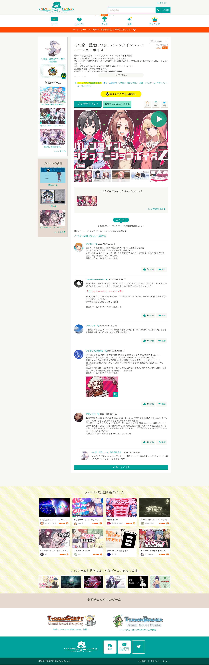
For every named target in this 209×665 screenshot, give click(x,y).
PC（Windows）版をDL (115, 104)
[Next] (165, 140)
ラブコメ (122, 83)
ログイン (163, 3)
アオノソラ (90, 326)
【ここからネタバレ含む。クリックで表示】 (104, 291)
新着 (130, 24)
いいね (148, 270)
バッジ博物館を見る (155, 209)
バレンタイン (86, 86)
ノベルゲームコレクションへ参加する (90, 236)
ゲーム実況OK (110, 83)
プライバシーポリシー (160, 661)
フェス (105, 24)
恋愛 (141, 83)
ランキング (155, 24)
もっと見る (59, 151)
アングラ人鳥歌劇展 (94, 351)
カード (54, 24)
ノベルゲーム (150, 83)
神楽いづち (90, 414)
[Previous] (77, 140)
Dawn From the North (95, 280)
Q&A (109, 646)
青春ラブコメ (132, 83)
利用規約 (144, 661)
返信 (161, 270)
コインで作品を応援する (121, 94)
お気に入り (79, 24)
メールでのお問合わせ (124, 646)
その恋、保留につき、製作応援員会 (106, 453)
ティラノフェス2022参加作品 (89, 83)
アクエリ (90, 244)
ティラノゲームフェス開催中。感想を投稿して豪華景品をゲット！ (104, 29)
